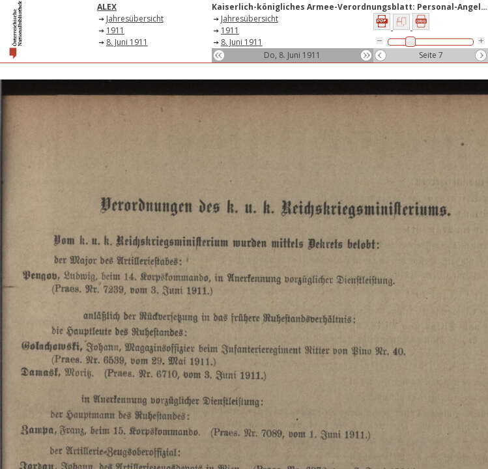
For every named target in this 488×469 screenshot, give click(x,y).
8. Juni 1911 (127, 42)
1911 (115, 30)
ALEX (107, 6)
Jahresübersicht (135, 18)
